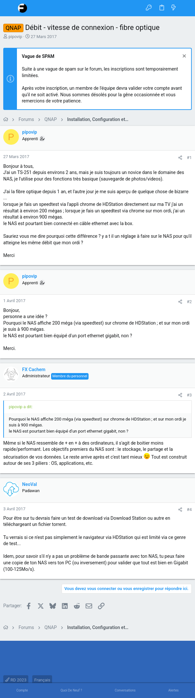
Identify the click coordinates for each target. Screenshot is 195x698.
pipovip (15, 36)
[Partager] (180, 157)
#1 (189, 157)
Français (42, 680)
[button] (9, 8)
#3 (189, 395)
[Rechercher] (185, 8)
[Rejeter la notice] (183, 56)
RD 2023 (15, 680)
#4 (189, 509)
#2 (189, 301)
